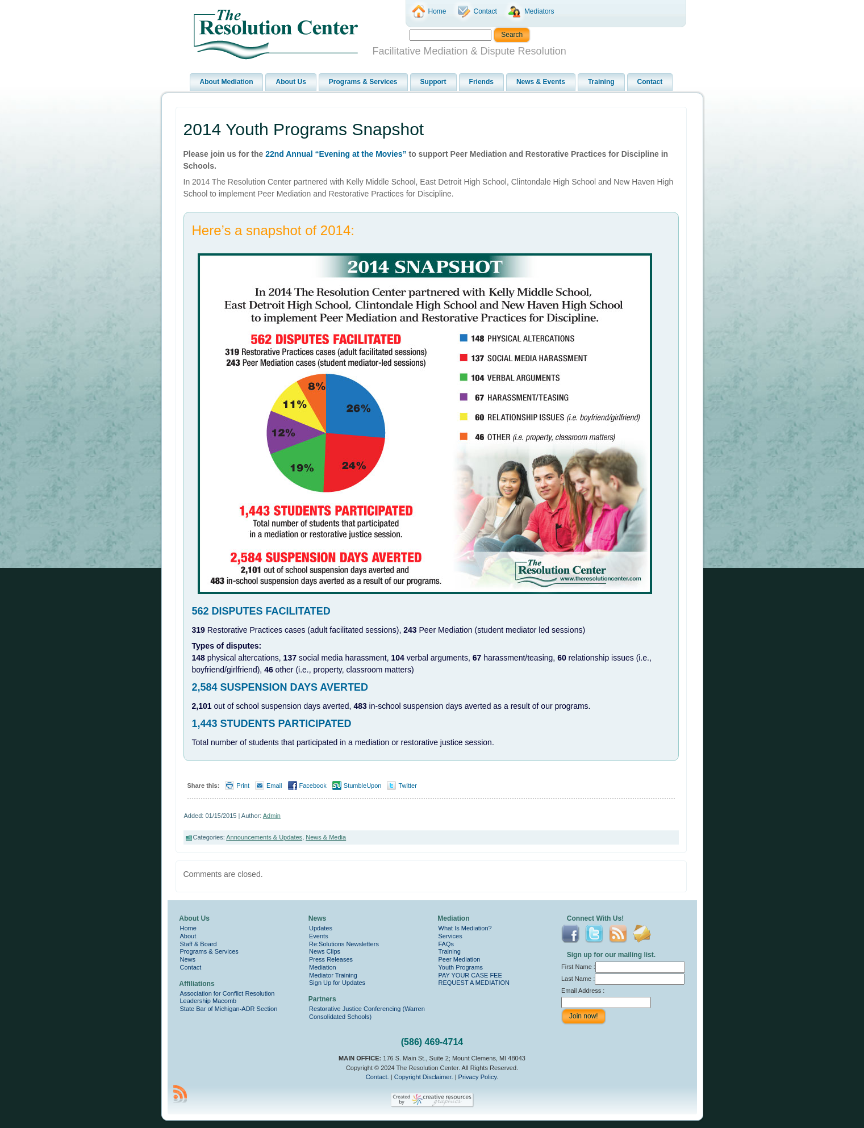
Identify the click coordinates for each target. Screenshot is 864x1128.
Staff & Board (198, 944)
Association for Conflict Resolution (227, 993)
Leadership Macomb (208, 1000)
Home (188, 928)
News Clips (324, 951)
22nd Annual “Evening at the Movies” (335, 153)
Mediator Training (333, 975)
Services (450, 936)
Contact (191, 967)
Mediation (322, 967)
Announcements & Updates (264, 837)
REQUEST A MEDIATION (474, 982)
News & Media (326, 837)
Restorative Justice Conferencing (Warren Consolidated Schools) (367, 1012)
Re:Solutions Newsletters (344, 944)
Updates (320, 928)
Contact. (377, 1076)
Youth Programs (461, 967)
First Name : (623, 966)
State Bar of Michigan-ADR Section (229, 1008)
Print (242, 785)
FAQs (446, 944)
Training (450, 951)
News (188, 959)
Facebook (313, 785)
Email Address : (582, 990)
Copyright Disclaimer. (423, 1076)
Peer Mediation (460, 959)
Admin (272, 815)
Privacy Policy (477, 1076)
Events (318, 936)
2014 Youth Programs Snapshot (303, 129)
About (188, 936)
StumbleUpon (363, 785)
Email (274, 785)
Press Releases (331, 959)
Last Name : (622, 978)
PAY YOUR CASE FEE (470, 975)
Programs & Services (209, 951)
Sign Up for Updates (337, 982)
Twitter (407, 785)
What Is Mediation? (465, 928)
